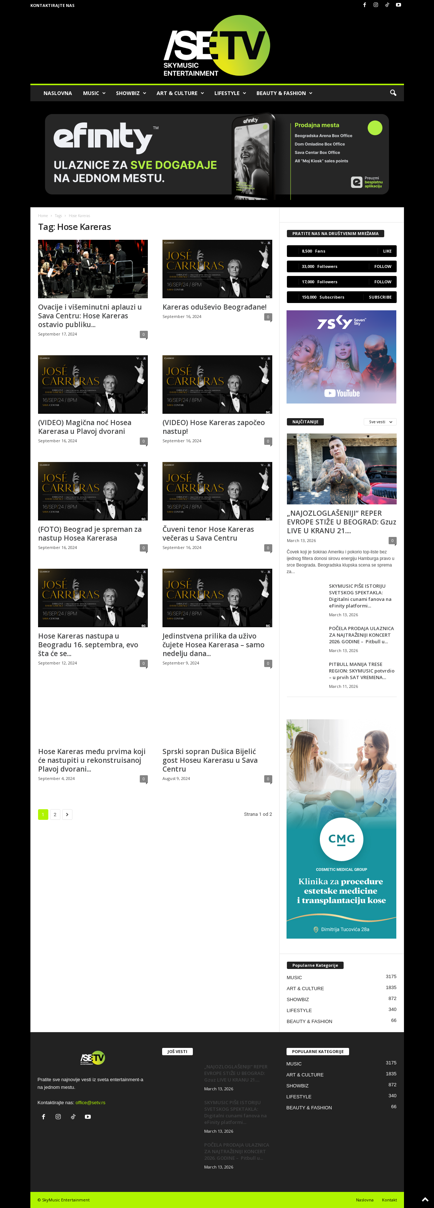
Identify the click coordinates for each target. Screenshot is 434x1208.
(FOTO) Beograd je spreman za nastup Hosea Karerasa (90, 534)
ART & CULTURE (180, 93)
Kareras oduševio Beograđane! (214, 307)
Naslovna (365, 1200)
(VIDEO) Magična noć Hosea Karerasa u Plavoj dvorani (84, 427)
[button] (393, 93)
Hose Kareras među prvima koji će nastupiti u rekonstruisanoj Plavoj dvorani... (92, 760)
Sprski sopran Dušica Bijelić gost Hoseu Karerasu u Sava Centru (210, 760)
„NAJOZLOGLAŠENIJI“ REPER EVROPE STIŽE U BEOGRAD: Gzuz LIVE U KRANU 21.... (341, 521)
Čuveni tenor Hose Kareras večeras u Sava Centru (208, 534)
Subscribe (380, 297)
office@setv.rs (90, 1102)
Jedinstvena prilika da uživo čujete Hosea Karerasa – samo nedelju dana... (213, 644)
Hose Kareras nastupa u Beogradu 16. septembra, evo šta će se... (88, 644)
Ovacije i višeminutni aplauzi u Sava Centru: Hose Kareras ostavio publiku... (90, 315)
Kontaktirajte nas (52, 5)
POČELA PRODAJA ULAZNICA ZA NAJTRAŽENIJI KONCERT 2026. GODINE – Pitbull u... (361, 635)
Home (43, 215)
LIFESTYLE (230, 93)
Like (387, 251)
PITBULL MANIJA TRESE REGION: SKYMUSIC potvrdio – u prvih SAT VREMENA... (361, 671)
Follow (383, 266)
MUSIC (94, 93)
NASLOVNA (58, 93)
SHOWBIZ (131, 93)
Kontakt (389, 1200)
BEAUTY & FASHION (285, 93)
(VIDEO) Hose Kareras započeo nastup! (213, 427)
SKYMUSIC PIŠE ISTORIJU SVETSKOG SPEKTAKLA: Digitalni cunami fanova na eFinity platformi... (360, 596)
